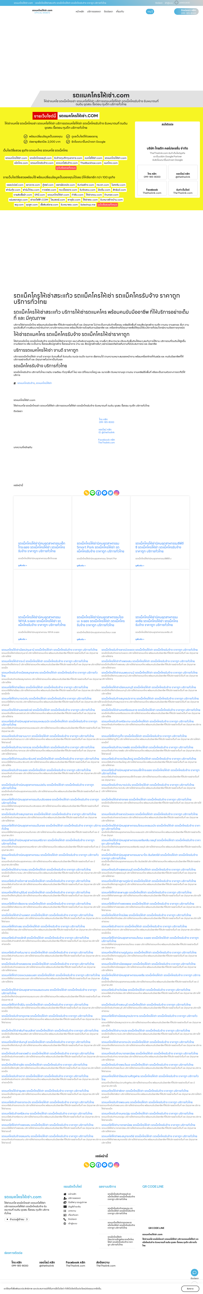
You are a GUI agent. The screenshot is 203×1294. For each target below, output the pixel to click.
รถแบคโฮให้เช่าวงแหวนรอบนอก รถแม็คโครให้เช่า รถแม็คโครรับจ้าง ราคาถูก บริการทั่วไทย (51, 975)
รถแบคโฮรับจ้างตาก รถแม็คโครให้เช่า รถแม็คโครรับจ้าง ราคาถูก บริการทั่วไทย (144, 926)
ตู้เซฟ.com (48, 185)
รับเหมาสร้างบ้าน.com (111, 200)
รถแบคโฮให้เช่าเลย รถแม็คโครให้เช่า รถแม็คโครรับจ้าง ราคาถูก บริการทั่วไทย (43, 926)
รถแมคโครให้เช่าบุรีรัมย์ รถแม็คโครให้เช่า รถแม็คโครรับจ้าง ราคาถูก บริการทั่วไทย (46, 892)
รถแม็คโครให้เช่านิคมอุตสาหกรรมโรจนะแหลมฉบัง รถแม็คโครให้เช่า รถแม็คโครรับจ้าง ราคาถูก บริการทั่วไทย (151, 827)
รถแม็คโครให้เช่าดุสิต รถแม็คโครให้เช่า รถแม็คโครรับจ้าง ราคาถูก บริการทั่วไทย (44, 1064)
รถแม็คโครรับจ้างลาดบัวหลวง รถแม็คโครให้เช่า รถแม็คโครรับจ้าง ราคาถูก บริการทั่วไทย (150, 649)
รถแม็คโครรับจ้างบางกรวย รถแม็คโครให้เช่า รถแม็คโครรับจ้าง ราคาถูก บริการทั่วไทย (48, 747)
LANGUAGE (184, 2)
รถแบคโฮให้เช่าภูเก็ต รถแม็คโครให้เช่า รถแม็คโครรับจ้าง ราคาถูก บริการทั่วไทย (144, 736)
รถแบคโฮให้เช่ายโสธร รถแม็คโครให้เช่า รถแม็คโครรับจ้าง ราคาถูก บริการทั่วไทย (45, 687)
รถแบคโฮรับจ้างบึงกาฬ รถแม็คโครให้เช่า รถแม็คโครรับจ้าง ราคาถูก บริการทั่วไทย (46, 881)
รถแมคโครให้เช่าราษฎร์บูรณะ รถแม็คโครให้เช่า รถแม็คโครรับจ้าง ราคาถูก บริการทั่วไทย (149, 952)
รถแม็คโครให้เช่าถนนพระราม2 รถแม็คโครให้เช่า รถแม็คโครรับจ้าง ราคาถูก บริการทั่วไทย (150, 672)
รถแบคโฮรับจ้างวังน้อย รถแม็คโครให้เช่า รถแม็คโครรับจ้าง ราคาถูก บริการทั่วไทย (146, 990)
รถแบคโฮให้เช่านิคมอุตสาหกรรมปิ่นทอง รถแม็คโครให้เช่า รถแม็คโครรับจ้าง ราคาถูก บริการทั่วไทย (51, 827)
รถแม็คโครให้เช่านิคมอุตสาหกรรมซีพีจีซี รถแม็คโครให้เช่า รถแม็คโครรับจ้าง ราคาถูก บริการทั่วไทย (159, 547)
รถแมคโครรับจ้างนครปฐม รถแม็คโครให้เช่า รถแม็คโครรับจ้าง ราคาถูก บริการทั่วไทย (147, 1113)
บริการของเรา (94, 11)
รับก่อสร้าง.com (85, 185)
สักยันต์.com (119, 190)
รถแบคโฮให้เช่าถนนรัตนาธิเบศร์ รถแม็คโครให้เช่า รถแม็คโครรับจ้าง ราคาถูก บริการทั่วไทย (50, 758)
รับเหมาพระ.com (69, 205)
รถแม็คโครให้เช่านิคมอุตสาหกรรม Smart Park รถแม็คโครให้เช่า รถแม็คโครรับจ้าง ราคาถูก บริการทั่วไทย (100, 547)
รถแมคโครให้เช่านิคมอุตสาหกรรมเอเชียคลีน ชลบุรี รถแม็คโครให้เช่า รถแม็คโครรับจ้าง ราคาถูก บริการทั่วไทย (151, 842)
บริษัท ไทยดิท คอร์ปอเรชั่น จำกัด (167, 148)
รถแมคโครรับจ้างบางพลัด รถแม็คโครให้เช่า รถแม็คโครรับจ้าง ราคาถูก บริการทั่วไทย (147, 747)
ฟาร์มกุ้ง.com (13, 190)
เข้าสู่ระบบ (169, 3)
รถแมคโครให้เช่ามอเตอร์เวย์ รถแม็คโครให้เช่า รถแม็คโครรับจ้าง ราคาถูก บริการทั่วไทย (48, 710)
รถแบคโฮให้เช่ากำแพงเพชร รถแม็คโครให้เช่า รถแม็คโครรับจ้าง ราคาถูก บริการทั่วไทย (148, 903)
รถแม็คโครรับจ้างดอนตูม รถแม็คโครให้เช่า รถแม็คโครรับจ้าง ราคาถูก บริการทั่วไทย (121, 1211)
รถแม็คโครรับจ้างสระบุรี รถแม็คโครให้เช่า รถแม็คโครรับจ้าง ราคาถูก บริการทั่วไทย (146, 1004)
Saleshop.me (87, 205)
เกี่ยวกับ (120, 11)
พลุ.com (19, 205)
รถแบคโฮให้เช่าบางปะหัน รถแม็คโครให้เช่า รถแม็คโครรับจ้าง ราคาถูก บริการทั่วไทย (46, 698)
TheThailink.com (183, 193)
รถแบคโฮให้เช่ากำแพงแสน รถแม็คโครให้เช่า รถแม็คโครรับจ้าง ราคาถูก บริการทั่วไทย (47, 1125)
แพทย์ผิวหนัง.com (65, 185)
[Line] (92, 493)
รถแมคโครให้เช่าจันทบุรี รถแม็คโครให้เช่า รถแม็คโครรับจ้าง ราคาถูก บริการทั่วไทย (46, 1042)
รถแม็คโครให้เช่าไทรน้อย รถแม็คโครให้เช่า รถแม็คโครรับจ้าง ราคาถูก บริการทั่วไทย (146, 915)
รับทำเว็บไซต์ (183, 190)
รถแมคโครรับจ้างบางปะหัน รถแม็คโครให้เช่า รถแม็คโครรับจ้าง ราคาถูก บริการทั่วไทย (148, 785)
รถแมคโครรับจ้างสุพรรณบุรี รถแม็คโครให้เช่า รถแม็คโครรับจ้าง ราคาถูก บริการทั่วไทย (149, 869)
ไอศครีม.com (118, 185)
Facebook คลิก (106, 440)
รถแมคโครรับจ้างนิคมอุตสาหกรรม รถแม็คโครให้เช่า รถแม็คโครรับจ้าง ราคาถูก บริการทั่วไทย (50, 857)
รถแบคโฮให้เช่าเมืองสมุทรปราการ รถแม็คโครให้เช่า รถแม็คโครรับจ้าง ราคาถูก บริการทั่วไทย (149, 1018)
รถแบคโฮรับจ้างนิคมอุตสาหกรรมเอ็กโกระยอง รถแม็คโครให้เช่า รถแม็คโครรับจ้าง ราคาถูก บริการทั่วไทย (151, 772)
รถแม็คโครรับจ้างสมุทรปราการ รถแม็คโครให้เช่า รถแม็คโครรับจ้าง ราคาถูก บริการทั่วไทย (150, 698)
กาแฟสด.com (49, 190)
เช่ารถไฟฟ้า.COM (39, 200)
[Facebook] (98, 493)
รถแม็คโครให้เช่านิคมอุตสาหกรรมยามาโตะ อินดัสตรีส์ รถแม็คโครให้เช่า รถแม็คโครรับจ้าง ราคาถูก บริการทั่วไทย (150, 857)
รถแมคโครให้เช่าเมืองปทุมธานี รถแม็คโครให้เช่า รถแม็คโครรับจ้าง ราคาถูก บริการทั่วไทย (49, 649)
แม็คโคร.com (21, 163)
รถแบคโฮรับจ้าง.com (67, 163)
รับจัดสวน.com (87, 190)
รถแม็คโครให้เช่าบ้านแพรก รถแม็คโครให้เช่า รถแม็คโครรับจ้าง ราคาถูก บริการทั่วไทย (47, 915)
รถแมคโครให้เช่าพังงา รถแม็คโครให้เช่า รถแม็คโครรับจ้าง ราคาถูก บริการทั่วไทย (145, 1091)
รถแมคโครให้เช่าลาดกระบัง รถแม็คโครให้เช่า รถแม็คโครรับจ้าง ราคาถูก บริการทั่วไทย (148, 1042)
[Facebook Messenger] (104, 493)
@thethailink (183, 177)
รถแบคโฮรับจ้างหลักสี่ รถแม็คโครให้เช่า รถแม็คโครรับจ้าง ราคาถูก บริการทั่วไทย (45, 938)
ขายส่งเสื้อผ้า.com (23, 195)
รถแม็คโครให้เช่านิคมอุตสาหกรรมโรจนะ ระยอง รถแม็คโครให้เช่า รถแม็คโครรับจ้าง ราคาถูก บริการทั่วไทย (101, 621)
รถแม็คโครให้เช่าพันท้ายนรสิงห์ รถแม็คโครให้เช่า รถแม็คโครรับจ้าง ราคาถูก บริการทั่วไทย (50, 1030)
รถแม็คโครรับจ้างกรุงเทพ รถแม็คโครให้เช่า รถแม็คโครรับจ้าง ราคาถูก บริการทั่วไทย (47, 1016)
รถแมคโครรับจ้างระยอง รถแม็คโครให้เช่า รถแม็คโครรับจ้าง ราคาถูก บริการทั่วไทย (46, 770)
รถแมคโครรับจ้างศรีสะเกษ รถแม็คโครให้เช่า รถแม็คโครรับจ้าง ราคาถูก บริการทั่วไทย (148, 721)
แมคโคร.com (111, 163)
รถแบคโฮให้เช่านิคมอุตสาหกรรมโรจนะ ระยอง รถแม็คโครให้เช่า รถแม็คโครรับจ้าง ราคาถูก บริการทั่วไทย (150, 939)
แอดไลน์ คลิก (183, 174)
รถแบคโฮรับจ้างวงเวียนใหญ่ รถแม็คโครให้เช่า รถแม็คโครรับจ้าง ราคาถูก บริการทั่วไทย (149, 758)
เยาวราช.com (33, 185)
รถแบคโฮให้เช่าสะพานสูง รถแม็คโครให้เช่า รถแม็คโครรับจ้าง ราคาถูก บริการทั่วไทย (147, 892)
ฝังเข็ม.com (104, 190)
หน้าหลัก (80, 11)
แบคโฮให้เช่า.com (93, 158)
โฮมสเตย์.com (58, 200)
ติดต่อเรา (159, 3)
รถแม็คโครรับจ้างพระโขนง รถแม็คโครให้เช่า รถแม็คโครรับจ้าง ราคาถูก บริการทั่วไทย (147, 1064)
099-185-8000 (188, 13)
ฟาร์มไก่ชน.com (31, 190)
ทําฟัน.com (77, 195)
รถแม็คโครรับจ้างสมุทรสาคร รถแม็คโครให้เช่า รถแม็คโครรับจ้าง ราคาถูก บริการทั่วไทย (49, 814)
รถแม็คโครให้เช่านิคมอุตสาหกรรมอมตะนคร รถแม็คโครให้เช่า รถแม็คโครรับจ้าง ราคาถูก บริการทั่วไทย (49, 991)
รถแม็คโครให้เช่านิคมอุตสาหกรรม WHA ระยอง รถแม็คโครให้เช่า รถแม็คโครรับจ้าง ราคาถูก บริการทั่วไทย (42, 621)
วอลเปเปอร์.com (14, 185)
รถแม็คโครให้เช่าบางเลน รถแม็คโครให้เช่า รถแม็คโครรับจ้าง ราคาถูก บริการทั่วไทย (46, 869)
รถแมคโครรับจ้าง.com (42, 163)
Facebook (152, 190)
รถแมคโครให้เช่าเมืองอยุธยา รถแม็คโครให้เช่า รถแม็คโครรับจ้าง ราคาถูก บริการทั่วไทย (149, 964)
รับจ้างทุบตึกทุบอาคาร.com (68, 158)
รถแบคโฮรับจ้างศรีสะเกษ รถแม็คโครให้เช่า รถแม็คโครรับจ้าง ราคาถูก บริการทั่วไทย (47, 1113)
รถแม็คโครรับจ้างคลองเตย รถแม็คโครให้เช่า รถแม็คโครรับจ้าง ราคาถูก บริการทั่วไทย (48, 964)
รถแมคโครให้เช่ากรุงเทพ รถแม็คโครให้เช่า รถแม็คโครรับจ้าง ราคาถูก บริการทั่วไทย (121, 1225)
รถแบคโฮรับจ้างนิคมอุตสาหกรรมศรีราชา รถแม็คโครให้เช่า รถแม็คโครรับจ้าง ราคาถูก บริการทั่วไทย (48, 842)
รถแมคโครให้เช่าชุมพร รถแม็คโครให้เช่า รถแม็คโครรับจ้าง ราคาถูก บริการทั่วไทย (45, 1091)
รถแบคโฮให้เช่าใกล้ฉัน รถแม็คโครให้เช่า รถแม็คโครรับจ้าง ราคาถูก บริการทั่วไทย (45, 1004)
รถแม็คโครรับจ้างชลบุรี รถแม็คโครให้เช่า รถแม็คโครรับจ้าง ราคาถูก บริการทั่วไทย (121, 1196)
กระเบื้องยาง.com (68, 190)
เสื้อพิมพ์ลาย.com (49, 205)
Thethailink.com (152, 193)
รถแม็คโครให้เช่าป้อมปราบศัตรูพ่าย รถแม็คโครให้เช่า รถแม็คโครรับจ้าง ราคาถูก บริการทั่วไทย (121, 1240)
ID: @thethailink (107, 432)
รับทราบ (190, 1288)
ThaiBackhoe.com (91, 163)
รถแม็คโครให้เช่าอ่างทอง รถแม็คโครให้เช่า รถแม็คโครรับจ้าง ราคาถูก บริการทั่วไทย (146, 799)
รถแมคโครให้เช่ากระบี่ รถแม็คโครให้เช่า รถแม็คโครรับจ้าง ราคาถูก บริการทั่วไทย (45, 661)
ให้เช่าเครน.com (94, 195)
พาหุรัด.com (74, 200)
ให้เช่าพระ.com (90, 200)
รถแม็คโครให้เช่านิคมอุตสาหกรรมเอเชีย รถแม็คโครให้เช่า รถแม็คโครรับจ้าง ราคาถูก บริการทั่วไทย (156, 621)
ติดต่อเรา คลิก (188, 10)
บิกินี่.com (40, 195)
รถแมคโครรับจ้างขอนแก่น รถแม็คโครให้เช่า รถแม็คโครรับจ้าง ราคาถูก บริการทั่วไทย (47, 1136)
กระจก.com (103, 185)
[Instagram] (116, 493)
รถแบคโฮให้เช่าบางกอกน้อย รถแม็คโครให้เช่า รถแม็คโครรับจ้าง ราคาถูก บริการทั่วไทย (148, 1125)
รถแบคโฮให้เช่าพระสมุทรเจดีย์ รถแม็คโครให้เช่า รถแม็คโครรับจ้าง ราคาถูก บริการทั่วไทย (149, 1136)
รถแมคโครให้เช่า (44, 383)
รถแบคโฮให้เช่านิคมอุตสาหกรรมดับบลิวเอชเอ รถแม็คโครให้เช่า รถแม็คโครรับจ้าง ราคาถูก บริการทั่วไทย (50, 801)
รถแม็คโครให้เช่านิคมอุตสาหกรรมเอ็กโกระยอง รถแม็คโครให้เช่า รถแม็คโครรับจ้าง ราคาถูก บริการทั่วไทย (41, 547)
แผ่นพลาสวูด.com (18, 200)
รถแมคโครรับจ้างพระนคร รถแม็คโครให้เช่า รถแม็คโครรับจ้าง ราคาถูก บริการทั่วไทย (147, 1102)
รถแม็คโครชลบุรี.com (41, 158)
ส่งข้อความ (103, 1262)
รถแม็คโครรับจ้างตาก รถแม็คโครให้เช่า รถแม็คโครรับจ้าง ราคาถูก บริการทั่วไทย (45, 1076)
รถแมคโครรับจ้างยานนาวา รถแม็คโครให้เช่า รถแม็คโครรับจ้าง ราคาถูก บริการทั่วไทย (48, 736)
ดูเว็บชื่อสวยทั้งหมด (66, 168)
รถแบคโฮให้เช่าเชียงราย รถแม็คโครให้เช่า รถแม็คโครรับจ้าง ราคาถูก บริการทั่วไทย (46, 903)
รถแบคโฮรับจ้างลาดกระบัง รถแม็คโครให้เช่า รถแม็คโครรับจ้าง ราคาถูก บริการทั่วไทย (48, 1102)
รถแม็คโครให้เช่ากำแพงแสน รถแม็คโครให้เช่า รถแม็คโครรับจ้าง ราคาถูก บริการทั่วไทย (148, 661)
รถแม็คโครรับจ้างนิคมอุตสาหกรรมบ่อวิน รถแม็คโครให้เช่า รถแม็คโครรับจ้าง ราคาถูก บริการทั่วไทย (48, 786)
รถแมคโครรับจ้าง (26, 383)
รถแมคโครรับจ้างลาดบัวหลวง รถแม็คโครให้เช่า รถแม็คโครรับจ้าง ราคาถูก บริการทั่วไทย (150, 814)
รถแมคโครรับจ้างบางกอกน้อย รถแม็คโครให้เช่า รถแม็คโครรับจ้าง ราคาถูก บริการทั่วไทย (150, 1053)
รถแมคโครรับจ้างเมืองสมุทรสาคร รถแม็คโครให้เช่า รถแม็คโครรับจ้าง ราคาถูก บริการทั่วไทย (50, 674)
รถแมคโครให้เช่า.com (115, 158)
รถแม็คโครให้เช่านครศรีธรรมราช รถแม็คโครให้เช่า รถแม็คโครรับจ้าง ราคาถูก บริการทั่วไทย (151, 710)
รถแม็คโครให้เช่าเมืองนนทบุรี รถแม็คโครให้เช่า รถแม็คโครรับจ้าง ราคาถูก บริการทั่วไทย (149, 687)
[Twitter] (110, 493)
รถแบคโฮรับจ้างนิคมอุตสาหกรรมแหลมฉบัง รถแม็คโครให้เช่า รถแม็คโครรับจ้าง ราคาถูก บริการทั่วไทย (49, 723)
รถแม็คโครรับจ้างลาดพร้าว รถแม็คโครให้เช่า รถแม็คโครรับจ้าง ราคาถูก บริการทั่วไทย (48, 1053)
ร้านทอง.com (111, 195)
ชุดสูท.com (32, 205)
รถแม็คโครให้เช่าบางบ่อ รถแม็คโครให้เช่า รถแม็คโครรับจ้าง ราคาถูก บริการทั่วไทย (146, 1030)
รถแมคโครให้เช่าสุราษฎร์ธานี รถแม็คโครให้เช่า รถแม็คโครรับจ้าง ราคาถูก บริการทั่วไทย (149, 881)
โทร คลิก (152, 174)
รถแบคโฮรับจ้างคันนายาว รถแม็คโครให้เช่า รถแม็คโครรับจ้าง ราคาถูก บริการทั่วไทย (47, 952)
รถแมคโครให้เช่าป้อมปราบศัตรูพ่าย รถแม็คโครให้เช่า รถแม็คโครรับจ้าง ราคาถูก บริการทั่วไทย (150, 1078)
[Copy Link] (86, 493)
